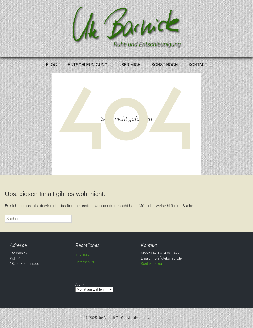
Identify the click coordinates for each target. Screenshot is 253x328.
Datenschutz (84, 262)
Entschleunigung (88, 65)
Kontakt (198, 65)
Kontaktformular (153, 264)
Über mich (129, 65)
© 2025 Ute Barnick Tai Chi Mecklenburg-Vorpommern (126, 318)
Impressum (84, 254)
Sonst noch (164, 65)
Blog (51, 65)
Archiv (80, 284)
